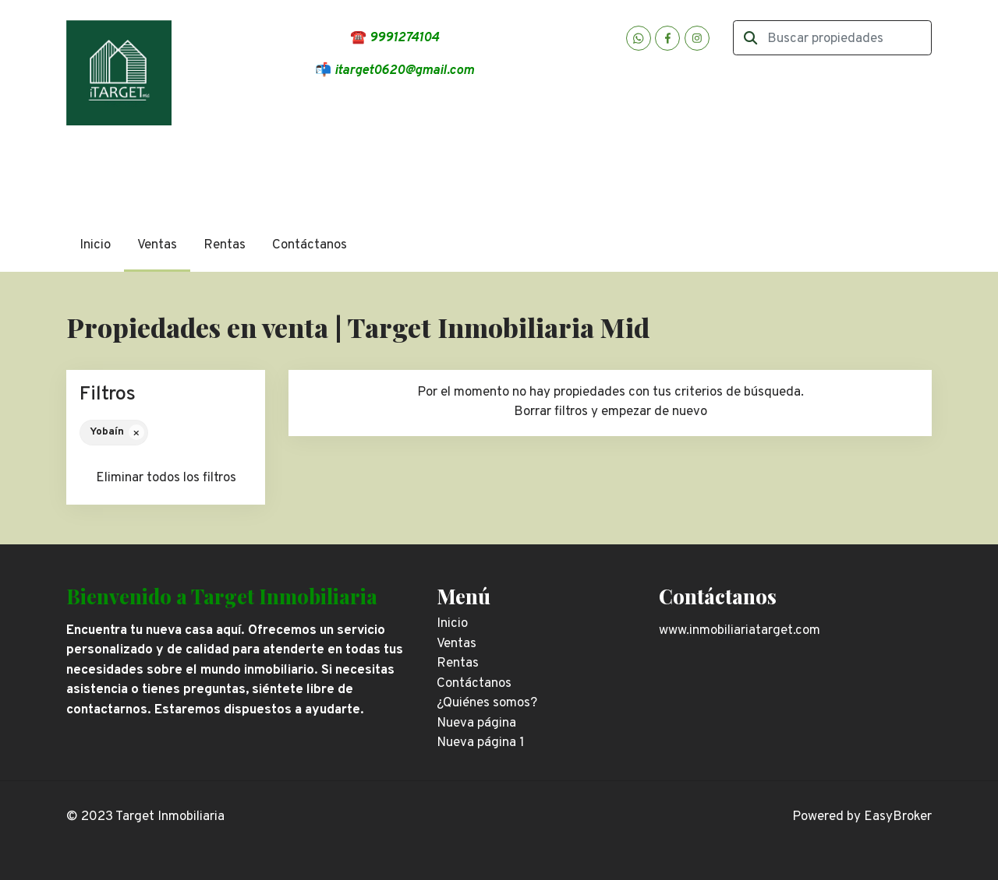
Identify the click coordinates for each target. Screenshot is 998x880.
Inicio (95, 245)
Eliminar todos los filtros (166, 478)
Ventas (157, 245)
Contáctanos (309, 245)
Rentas (224, 245)
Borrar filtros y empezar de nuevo (610, 412)
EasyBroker (898, 816)
